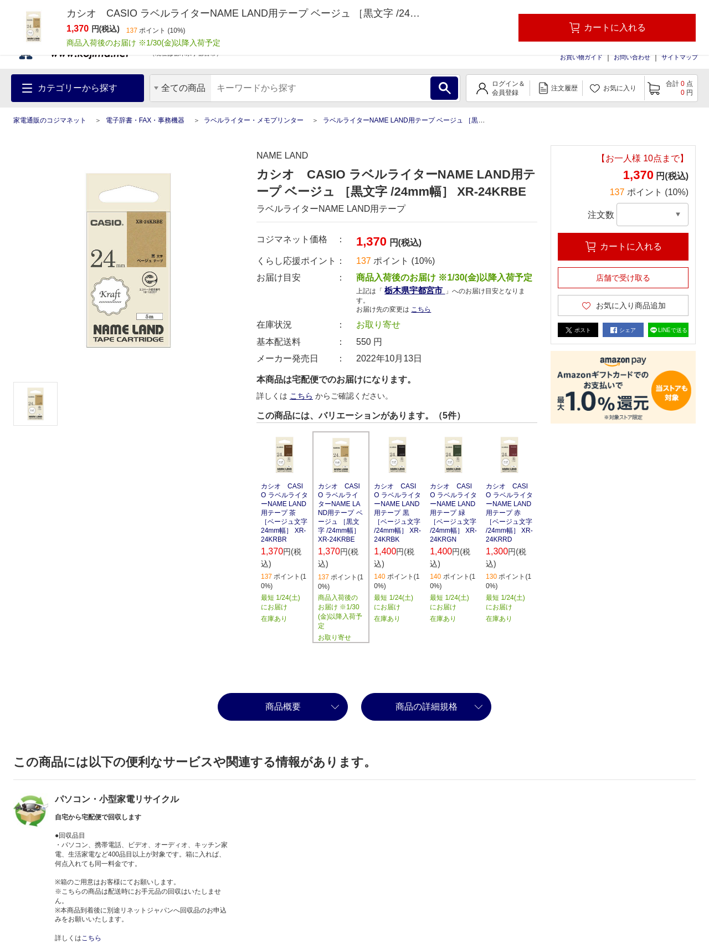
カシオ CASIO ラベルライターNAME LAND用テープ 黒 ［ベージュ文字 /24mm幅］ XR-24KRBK (397, 512)
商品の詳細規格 (426, 706)
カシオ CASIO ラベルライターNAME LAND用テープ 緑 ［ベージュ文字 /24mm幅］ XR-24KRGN (453, 512)
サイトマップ (679, 57)
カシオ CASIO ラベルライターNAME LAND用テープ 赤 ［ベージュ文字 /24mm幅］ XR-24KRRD (509, 512)
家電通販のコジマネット (49, 120)
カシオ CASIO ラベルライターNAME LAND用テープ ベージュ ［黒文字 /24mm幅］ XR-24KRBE (340, 512)
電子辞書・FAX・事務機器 (145, 120)
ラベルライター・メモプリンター (254, 120)
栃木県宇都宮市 (414, 290)
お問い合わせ (632, 57)
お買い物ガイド (581, 57)
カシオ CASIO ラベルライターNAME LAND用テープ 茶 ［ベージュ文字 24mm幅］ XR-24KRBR (284, 512)
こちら (421, 309)
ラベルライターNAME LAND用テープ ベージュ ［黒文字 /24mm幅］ (425, 120)
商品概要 (283, 706)
